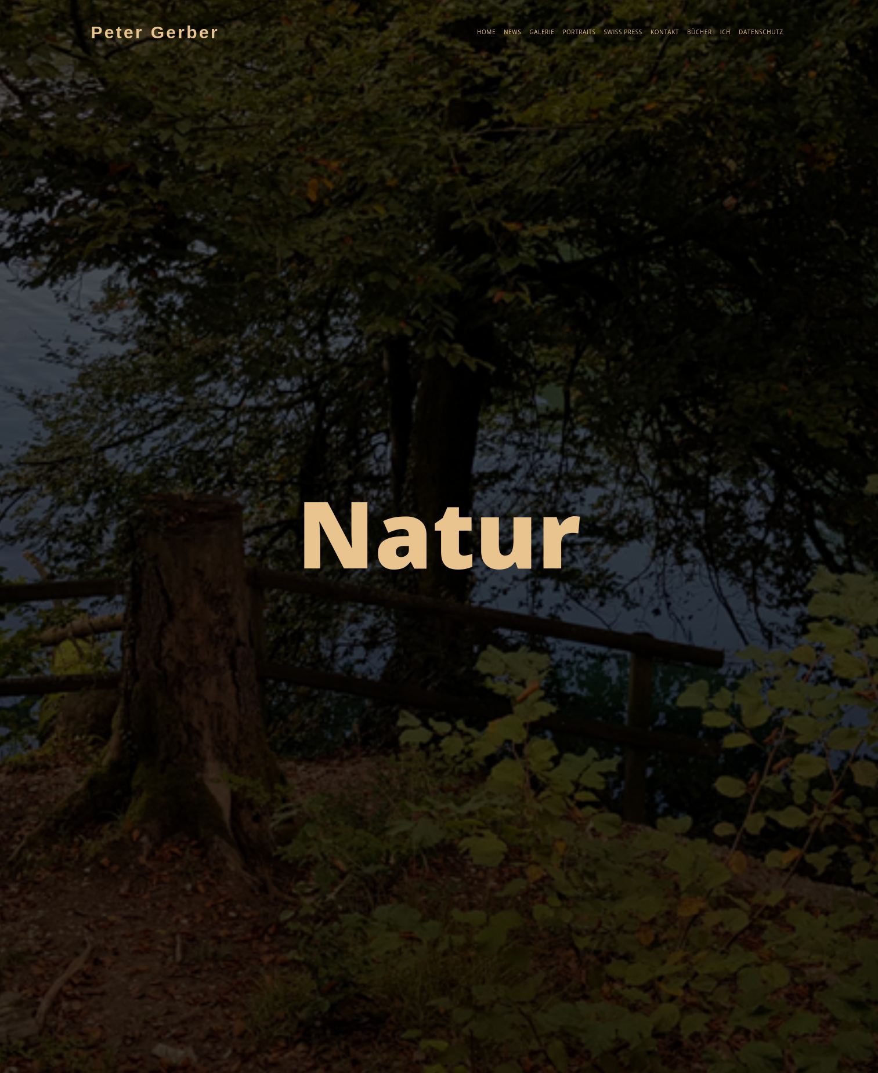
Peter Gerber (155, 32)
